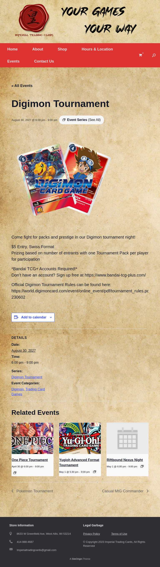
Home (12, 49)
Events (13, 61)
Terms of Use (119, 533)
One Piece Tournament (30, 460)
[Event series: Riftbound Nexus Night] (142, 466)
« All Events (21, 86)
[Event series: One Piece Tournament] (14, 472)
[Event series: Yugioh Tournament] (94, 471)
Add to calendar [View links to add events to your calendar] (33, 317)
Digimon (17, 389)
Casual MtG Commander (123, 491)
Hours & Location (97, 49)
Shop (62, 49)
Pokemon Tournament (34, 491)
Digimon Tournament (26, 377)
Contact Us (44, 61)
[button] (154, 55)
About (37, 49)
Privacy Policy (91, 533)
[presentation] (32, 438)
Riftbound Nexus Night (125, 460)
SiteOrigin (77, 559)
